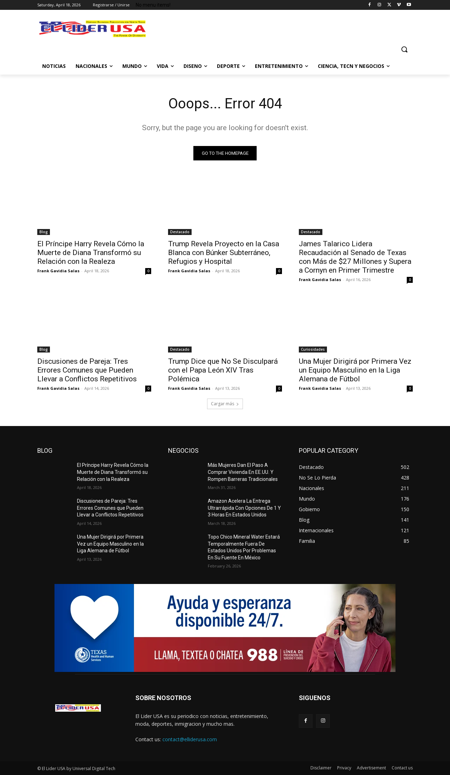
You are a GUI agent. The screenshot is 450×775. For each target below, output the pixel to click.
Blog (43, 231)
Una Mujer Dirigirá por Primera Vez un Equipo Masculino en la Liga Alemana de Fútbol (355, 370)
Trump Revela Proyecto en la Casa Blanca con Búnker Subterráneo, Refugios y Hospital (223, 253)
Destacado (179, 231)
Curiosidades (313, 349)
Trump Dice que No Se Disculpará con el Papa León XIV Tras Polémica (223, 370)
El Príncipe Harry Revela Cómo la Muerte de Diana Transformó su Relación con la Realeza (90, 253)
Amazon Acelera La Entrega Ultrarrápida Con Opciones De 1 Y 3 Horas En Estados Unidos (244, 507)
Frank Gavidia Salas (58, 270)
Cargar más (225, 404)
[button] (404, 49)
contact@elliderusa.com (189, 739)
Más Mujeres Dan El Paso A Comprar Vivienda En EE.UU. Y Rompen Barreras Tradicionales (243, 472)
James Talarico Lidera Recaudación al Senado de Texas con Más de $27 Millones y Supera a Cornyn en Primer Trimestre (355, 257)
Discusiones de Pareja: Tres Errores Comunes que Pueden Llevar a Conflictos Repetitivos (87, 370)
